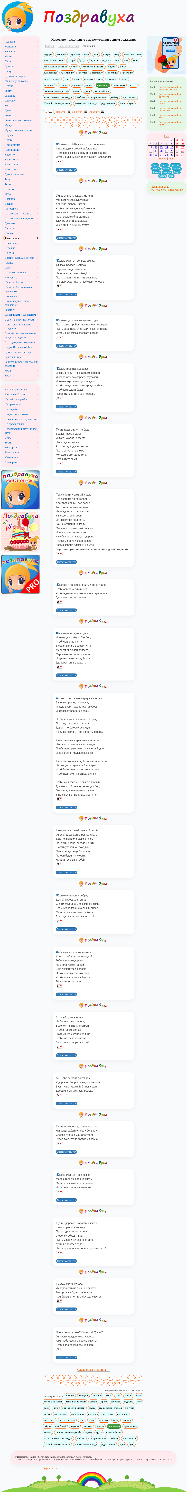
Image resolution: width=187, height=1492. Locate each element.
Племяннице (12, 144)
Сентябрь (175, 165)
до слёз (133, 85)
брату (81, 60)
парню (76, 91)
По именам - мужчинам (19, 213)
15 (54, 125)
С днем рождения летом (19, 319)
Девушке (10, 223)
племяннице (50, 72)
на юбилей (49, 85)
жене (135, 60)
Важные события (15, 394)
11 (117, 120)
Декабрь (177, 168)
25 (126, 125)
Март (176, 172)
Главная (49, 46)
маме (86, 54)
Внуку (8, 139)
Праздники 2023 (159, 186)
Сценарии (11, 462)
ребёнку (114, 97)
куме (122, 103)
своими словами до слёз (56, 91)
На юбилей (11, 208)
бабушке (93, 60)
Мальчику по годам (16, 81)
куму (131, 103)
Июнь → (173, 158)
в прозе (89, 85)
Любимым (11, 296)
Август (164, 165)
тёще (66, 79)
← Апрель (161, 158)
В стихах (10, 228)
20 (90, 125)
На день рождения (16, 389)
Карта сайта (50, 1468)
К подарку (11, 277)
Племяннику (12, 149)
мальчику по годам (54, 60)
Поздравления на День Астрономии (170, 109)
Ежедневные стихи (16, 414)
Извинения (11, 457)
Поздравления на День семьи (170, 102)
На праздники (13, 404)
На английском (14, 282)
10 (110, 120)
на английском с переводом (58, 97)
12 (124, 120)
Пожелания (12, 238)
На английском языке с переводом (19, 289)
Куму (8, 375)
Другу (8, 267)
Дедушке (10, 100)
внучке (112, 66)
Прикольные (12, 243)
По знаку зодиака (15, 272)
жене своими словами (55, 66)
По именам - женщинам (19, 218)
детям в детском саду (86, 103)
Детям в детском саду (18, 352)
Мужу (8, 125)
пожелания (103, 85)
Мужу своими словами (18, 130)
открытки (64, 112)
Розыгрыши (12, 452)
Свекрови (10, 198)
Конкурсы (11, 447)
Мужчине (10, 51)
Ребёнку (10, 309)
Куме (8, 370)
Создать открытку (66, 169)
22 (104, 125)
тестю (77, 79)
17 (68, 125)
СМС (8, 437)
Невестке (10, 189)
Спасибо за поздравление (57, 103)
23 (111, 125)
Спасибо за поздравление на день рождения (20, 335)
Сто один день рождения (20, 342)
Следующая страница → (93, 1369)
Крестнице (11, 164)
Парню (9, 262)
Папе (8, 61)
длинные (80, 112)
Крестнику (11, 169)
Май (166, 136)
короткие (97, 112)
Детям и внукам (14, 174)
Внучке (9, 135)
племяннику (67, 72)
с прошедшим (98, 97)
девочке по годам (132, 54)
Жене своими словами (18, 120)
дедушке (106, 60)
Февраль (167, 172)
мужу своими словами (92, 66)
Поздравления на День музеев (170, 123)
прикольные (119, 85)
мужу (74, 66)
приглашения (129, 97)
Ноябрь (166, 168)
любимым (82, 97)
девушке (63, 85)
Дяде (8, 110)
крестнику (127, 72)
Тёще (8, 179)
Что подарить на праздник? (166, 189)
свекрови (111, 79)
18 (75, 125)
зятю (100, 79)
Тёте (7, 105)
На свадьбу (11, 409)
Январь (156, 172)
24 (119, 125)
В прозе (9, 233)
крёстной (82, 72)
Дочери (9, 66)
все (49, 112)
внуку (123, 66)
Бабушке (10, 95)
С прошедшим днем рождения (17, 302)
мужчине (75, 54)
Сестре (9, 85)
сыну (116, 54)
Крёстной (10, 154)
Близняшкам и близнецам (20, 314)
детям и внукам (52, 79)
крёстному (97, 72)
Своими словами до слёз (20, 257)
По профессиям (14, 423)
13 (131, 120)
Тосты (8, 442)
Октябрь (156, 168)
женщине (61, 54)
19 (83, 125)
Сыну (8, 71)
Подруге (10, 41)
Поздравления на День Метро (170, 116)
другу (87, 91)
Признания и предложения (21, 419)
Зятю (8, 193)
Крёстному (11, 159)
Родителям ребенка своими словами (21, 363)
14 (139, 120)
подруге (48, 54)
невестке (89, 79)
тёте (117, 60)
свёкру (124, 79)
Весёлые (10, 247)
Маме (8, 56)
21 (97, 125)
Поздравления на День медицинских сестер (170, 88)
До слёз (9, 252)
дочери (106, 54)
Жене (8, 115)
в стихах (76, 85)
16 (61, 125)
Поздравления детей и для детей (21, 430)
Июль (155, 165)
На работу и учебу (16, 399)
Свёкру (9, 203)
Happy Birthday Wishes (18, 347)
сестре (71, 60)
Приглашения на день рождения (18, 326)
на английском (102, 91)
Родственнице (13, 357)
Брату (8, 90)
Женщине (10, 46)
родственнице (108, 103)
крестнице (112, 72)
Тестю (8, 184)
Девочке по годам (15, 76)
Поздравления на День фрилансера (170, 95)
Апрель (162, 176)
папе (96, 54)
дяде (126, 60)
